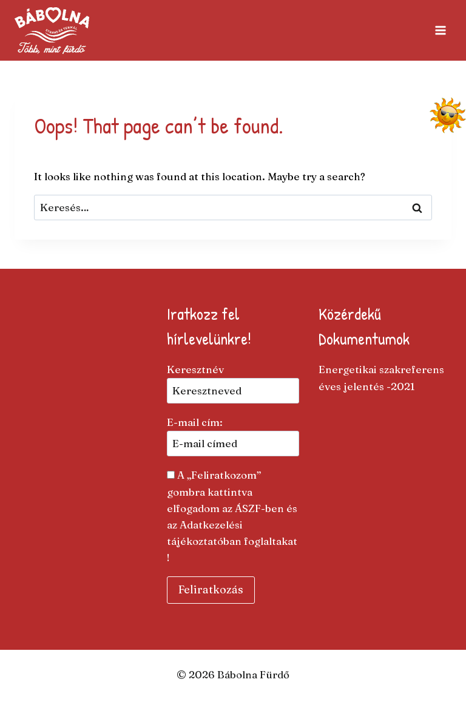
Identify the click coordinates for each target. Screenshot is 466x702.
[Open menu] (440, 30)
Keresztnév (195, 369)
